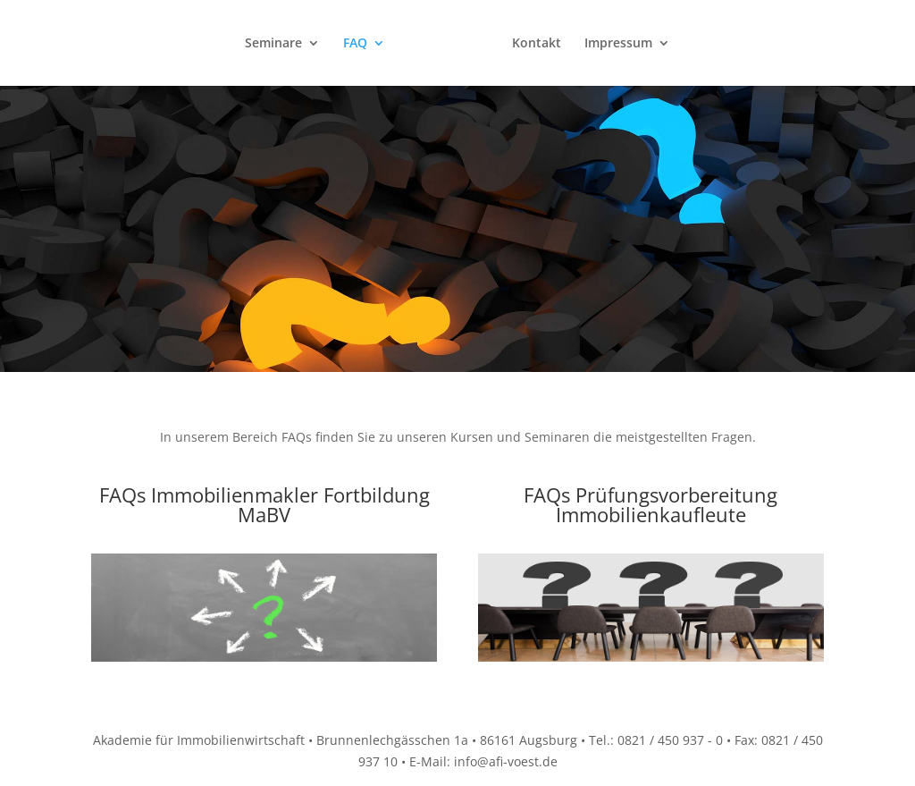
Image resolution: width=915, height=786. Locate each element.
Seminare (273, 43)
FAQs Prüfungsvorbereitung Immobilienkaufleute (650, 504)
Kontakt (536, 43)
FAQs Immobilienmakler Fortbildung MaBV (264, 504)
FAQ (355, 43)
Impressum (618, 43)
